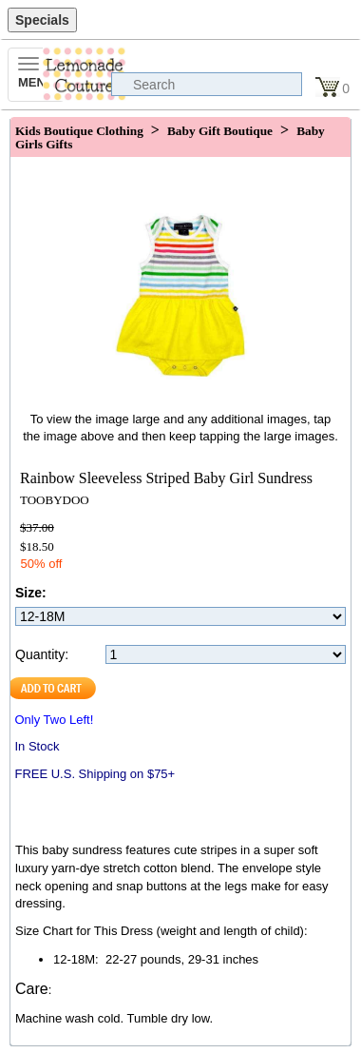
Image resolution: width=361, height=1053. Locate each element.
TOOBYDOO (54, 500)
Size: (31, 592)
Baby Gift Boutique (220, 131)
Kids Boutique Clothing (79, 131)
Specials (42, 20)
